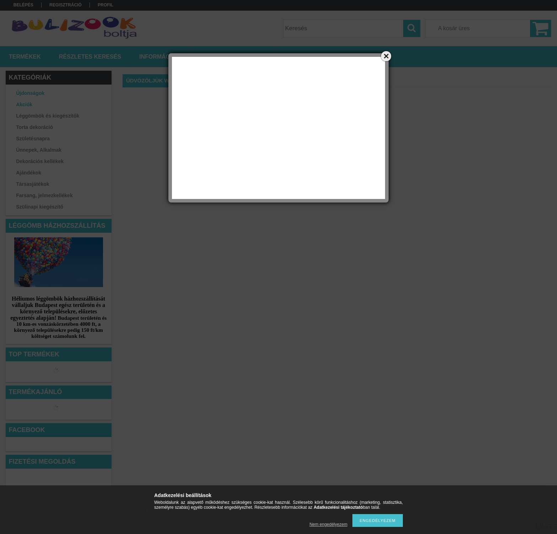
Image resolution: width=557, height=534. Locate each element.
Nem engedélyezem (328, 524)
